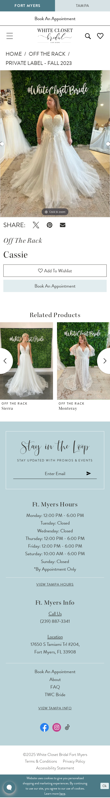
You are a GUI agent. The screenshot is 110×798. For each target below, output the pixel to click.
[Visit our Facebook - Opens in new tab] (44, 728)
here (62, 794)
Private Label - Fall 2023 (39, 63)
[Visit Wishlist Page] (100, 36)
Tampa (82, 6)
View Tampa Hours (55, 585)
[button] (9, 36)
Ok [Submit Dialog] (104, 786)
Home (14, 54)
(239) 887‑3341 (55, 621)
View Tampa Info (55, 709)
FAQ (55, 687)
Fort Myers (27, 6)
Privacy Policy (74, 762)
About (55, 680)
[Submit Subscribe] (89, 474)
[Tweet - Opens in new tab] (35, 225)
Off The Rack (47, 54)
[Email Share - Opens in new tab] (63, 225)
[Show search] (88, 36)
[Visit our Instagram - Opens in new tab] (56, 728)
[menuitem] (9, 36)
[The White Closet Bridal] (55, 36)
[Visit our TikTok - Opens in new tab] (67, 728)
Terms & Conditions (41, 762)
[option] (55, 143)
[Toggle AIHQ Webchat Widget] (9, 787)
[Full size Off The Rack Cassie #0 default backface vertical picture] (55, 143)
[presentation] (26, 361)
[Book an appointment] (55, 18)
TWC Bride (55, 695)
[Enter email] (55, 474)
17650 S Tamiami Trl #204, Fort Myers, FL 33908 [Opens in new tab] (55, 648)
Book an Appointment (55, 286)
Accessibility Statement (55, 769)
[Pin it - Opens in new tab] (50, 225)
